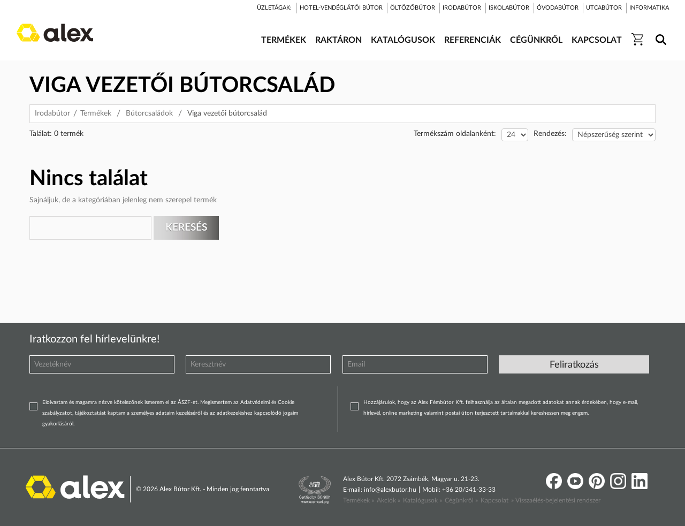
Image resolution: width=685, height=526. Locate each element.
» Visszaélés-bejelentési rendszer (555, 500)
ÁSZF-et (187, 402)
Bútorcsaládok (149, 113)
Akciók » (388, 500)
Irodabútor (52, 113)
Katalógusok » (422, 500)
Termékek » (358, 500)
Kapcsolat (494, 500)
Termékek (95, 113)
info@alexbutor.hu (390, 489)
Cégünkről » (461, 500)
